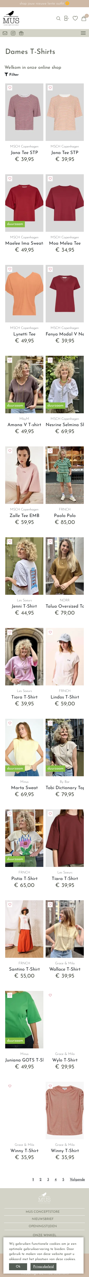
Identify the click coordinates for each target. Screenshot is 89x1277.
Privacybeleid (43, 1266)
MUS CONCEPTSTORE (43, 1212)
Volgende (77, 1179)
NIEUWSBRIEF (43, 1219)
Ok (18, 1266)
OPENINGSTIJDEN (43, 1226)
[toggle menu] (83, 33)
